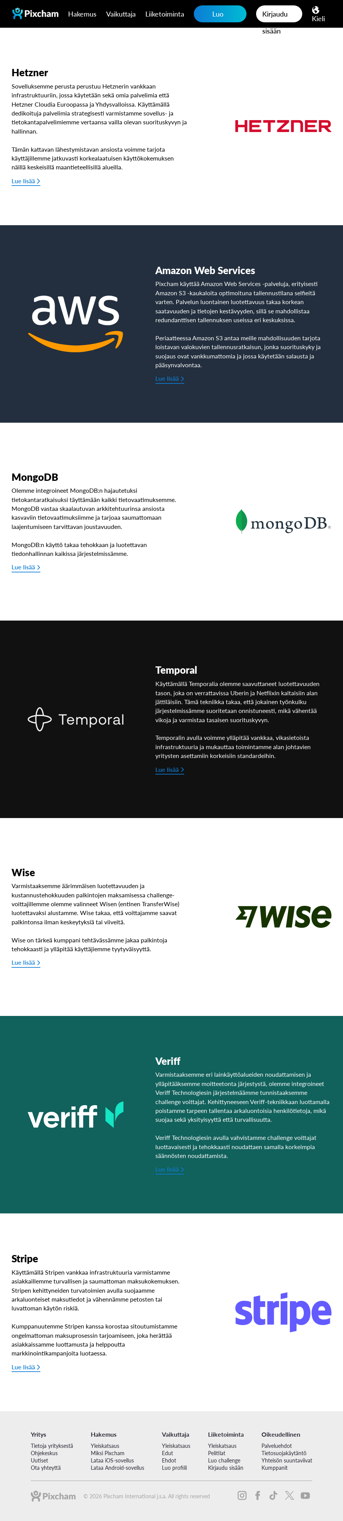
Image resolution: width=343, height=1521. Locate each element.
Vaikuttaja (121, 14)
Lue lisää (23, 180)
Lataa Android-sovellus (117, 1467)
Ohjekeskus (44, 1453)
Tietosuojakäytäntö (283, 1453)
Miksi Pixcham (108, 1453)
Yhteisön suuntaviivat (286, 1460)
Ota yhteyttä (46, 1467)
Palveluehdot (276, 1445)
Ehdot (169, 1460)
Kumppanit (274, 1467)
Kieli (318, 18)
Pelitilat (216, 1453)
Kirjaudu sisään (275, 16)
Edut (167, 1453)
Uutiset (39, 1460)
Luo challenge (214, 16)
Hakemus (82, 14)
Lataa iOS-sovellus (112, 1460)
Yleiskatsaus (105, 1445)
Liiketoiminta (164, 14)
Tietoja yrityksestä (52, 1445)
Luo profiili (174, 1467)
